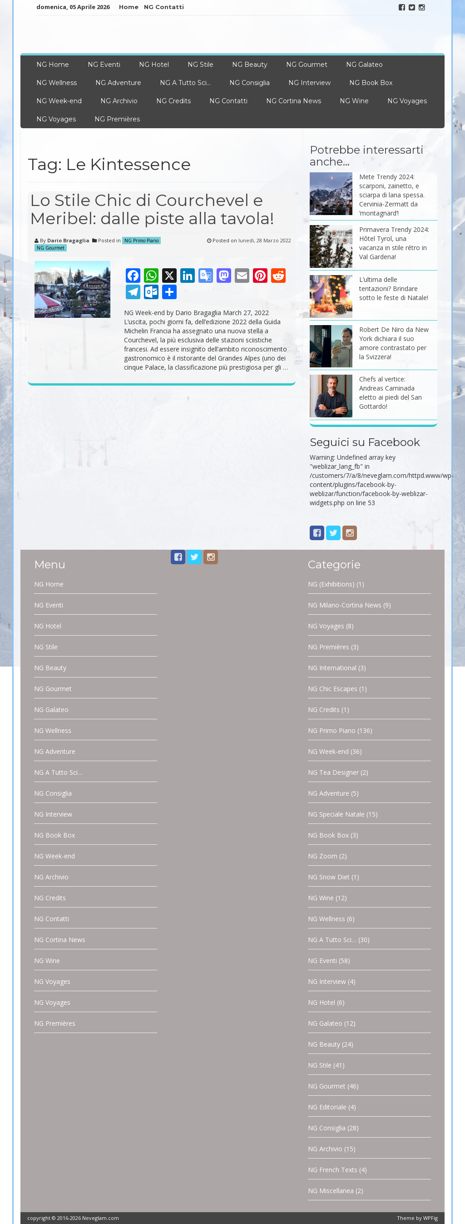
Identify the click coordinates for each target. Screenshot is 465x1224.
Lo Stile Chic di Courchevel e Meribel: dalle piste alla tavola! (152, 209)
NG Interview (309, 83)
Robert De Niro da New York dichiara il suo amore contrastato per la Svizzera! (394, 343)
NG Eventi (104, 64)
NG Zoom (322, 856)
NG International (332, 667)
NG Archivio (119, 101)
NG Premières (117, 119)
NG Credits (173, 101)
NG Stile (200, 64)
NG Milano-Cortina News (344, 605)
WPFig (430, 1217)
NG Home (52, 64)
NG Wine (354, 101)
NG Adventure (118, 83)
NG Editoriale (327, 1107)
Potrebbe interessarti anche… (367, 155)
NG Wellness (56, 83)
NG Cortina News (293, 101)
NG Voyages (407, 101)
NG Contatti (164, 6)
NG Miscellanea (331, 1190)
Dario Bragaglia (68, 240)
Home (129, 6)
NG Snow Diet (329, 877)
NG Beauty (249, 64)
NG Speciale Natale (336, 814)
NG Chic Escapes (332, 688)
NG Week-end (59, 101)
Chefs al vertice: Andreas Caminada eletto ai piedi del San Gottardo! (390, 393)
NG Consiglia (249, 83)
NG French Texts (332, 1169)
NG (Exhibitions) (331, 584)
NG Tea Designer (333, 772)
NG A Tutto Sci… (185, 83)
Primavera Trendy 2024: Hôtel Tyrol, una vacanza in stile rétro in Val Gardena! (394, 243)
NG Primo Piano (141, 240)
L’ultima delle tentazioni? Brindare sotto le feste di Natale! (393, 288)
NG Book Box (370, 83)
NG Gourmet (306, 64)
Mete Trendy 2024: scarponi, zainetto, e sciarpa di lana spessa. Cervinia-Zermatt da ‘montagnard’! (392, 194)
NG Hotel (154, 64)
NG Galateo (364, 64)
